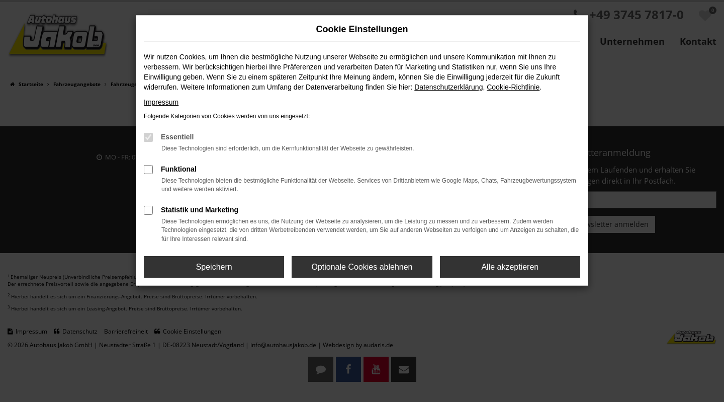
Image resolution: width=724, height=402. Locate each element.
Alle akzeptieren (509, 267)
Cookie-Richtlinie (513, 87)
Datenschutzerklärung (448, 87)
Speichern (214, 267)
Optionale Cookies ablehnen (361, 267)
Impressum (161, 102)
